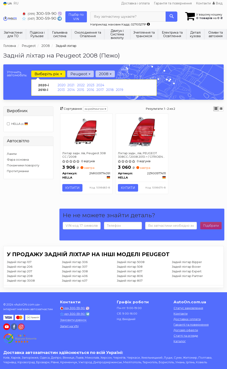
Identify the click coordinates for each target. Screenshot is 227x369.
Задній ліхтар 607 (129, 271)
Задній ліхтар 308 (75, 271)
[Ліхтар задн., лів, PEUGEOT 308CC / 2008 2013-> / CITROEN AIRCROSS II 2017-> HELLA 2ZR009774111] (142, 131)
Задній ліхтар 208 (20, 276)
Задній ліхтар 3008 (21, 280)
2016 (90, 90)
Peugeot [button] (80, 74)
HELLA (17, 123)
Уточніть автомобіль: (17, 73)
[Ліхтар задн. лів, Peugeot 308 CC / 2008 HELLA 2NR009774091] (86, 131)
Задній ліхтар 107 (19, 262)
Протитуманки (18, 171)
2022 (81, 85)
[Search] (171, 17)
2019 (119, 90)
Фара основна (18, 159)
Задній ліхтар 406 (75, 276)
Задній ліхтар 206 (19, 266)
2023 (90, 85)
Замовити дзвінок (73, 320)
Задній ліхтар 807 (130, 280)
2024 (100, 85)
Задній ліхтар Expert (187, 271)
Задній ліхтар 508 (130, 266)
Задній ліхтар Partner (187, 276)
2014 (71, 90)
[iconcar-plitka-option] (216, 108)
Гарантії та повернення (191, 324)
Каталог (180, 341)
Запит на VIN (69, 326)
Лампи (12, 154)
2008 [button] (105, 74)
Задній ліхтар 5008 (131, 262)
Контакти (203, 3)
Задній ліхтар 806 (130, 276)
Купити (72, 188)
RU (16, 3)
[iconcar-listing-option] (221, 108)
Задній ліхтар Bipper (187, 262)
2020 (62, 85)
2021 (70, 85)
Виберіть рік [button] (48, 74)
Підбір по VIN (76, 17)
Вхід (218, 3)
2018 (110, 90)
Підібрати (211, 226)
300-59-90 (40, 13)
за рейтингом (95, 108)
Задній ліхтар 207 (19, 271)
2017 (100, 90)
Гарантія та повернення (173, 3)
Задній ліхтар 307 (74, 266)
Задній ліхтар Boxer (186, 266)
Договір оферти (186, 330)
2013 (61, 90)
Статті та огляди (186, 335)
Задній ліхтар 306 (75, 262)
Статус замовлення (188, 308)
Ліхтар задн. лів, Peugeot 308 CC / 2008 (84, 154)
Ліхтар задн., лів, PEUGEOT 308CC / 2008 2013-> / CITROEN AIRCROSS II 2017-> (140, 154)
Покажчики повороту (23, 165)
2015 (80, 90)
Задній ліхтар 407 (74, 280)
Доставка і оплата (135, 3)
